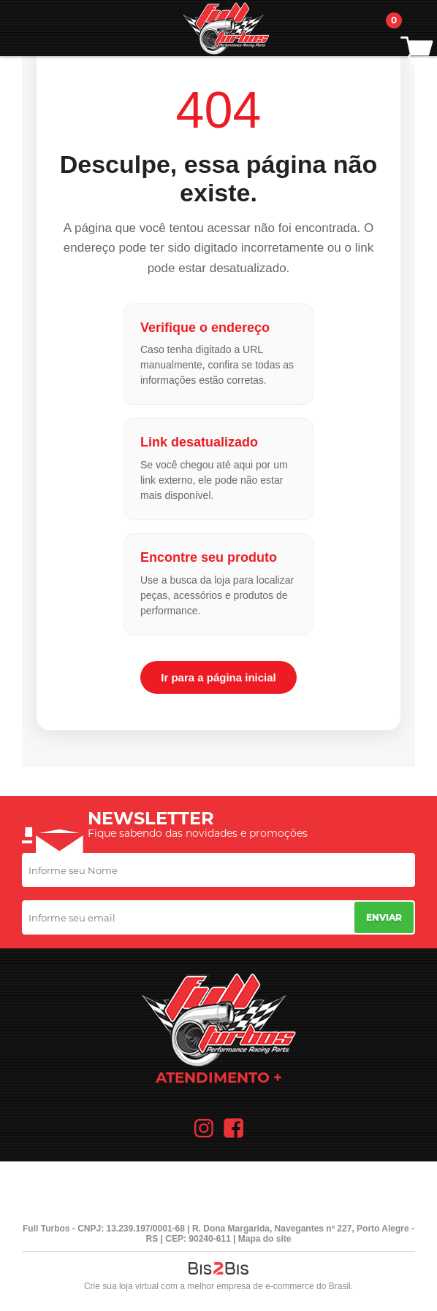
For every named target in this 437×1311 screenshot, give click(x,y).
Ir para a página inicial (218, 677)
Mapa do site (265, 1239)
